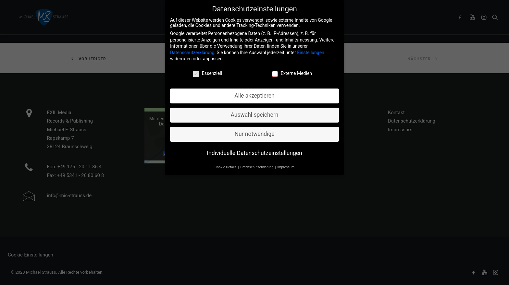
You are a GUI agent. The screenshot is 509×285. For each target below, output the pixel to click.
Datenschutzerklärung (192, 50)
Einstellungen (310, 50)
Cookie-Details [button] (226, 165)
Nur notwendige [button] (254, 132)
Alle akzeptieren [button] (254, 93)
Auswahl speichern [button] (255, 113)
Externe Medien (292, 71)
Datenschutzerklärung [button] (257, 165)
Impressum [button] (285, 165)
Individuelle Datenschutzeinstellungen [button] (254, 151)
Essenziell (207, 71)
